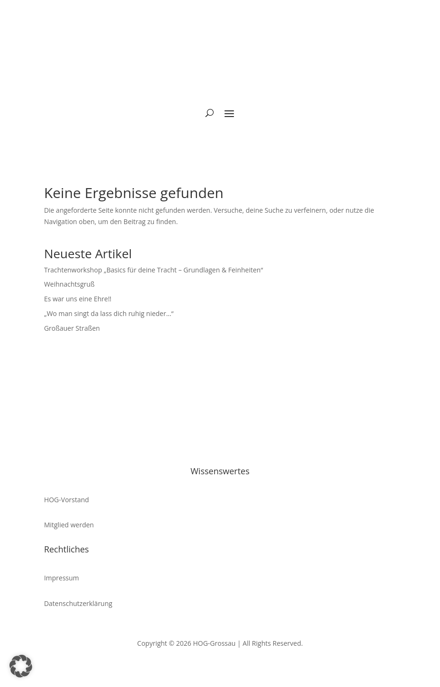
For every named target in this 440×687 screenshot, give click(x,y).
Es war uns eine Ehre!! (77, 298)
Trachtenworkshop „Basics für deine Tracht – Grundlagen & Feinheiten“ (153, 269)
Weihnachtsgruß (69, 284)
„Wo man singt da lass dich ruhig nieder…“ (109, 313)
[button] (21, 666)
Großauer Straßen (72, 328)
